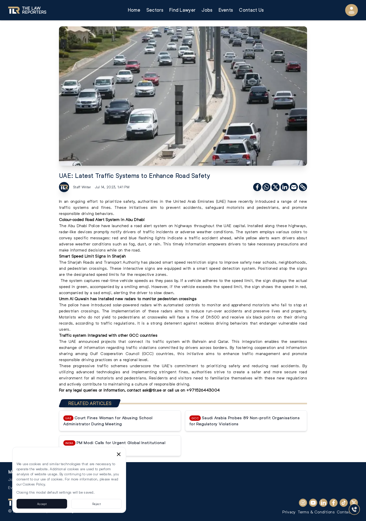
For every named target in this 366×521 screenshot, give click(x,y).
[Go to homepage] (27, 10)
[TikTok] (344, 503)
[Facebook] (333, 503)
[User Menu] (351, 10)
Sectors (154, 10)
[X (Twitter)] (354, 503)
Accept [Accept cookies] (42, 504)
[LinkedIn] (323, 503)
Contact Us (251, 10)
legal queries (84, 390)
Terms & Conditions (316, 511)
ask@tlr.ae (151, 390)
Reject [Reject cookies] (96, 504)
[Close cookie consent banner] (119, 454)
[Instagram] (303, 503)
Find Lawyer (182, 10)
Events (226, 10)
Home (134, 10)
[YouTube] (313, 503)
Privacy (288, 511)
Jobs (207, 10)
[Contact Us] (354, 509)
